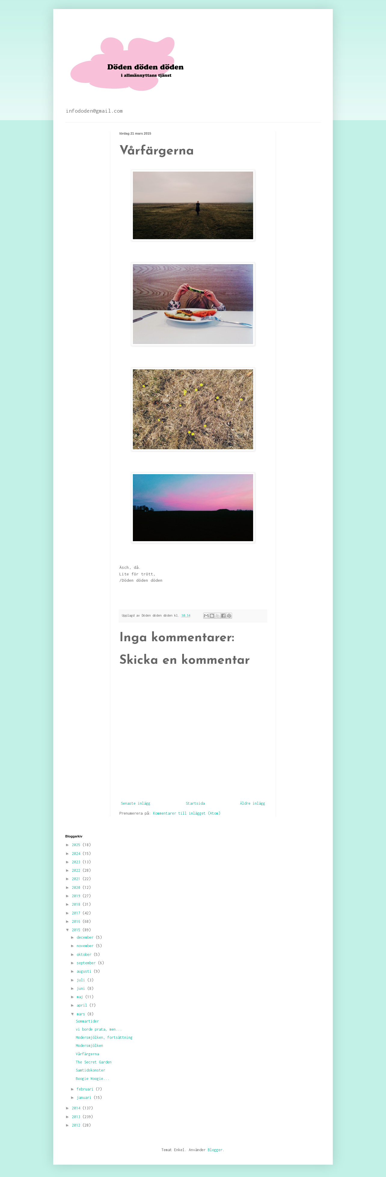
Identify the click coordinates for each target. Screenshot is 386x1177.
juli (82, 980)
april (83, 1005)
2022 (77, 870)
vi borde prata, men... (99, 1029)
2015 (77, 930)
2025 (77, 845)
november (86, 946)
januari (85, 1097)
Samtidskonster (90, 1070)
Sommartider (87, 1021)
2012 (77, 1125)
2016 (77, 921)
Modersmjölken (89, 1045)
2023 (77, 862)
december (86, 937)
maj (81, 997)
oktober (85, 954)
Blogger (215, 1150)
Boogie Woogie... (92, 1078)
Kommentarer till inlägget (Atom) (186, 813)
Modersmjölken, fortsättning (104, 1037)
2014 (77, 1108)
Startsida (195, 803)
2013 (77, 1116)
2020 (77, 887)
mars (82, 1014)
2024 (77, 853)
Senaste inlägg (135, 803)
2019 (77, 896)
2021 (77, 879)
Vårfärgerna (87, 1054)
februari (86, 1089)
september (87, 963)
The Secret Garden (94, 1062)
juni (82, 988)
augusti (85, 971)
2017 (77, 913)
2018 (77, 904)
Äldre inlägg (252, 803)
